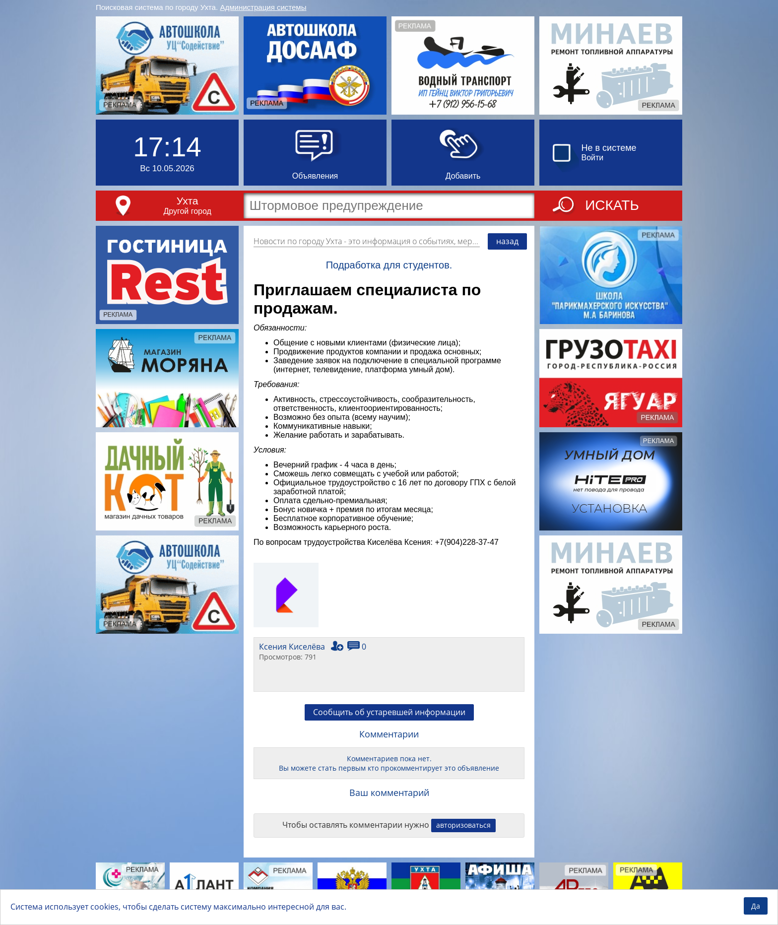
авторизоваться (463, 825)
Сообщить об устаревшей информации (389, 712)
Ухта (187, 200)
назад (507, 241)
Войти (593, 157)
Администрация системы (263, 7)
